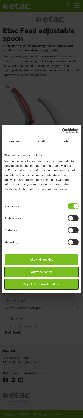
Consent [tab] (15, 141)
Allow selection (41, 272)
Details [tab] (41, 141)
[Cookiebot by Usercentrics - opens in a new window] (62, 130)
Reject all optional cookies (41, 284)
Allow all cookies (41, 259)
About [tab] (68, 141)
